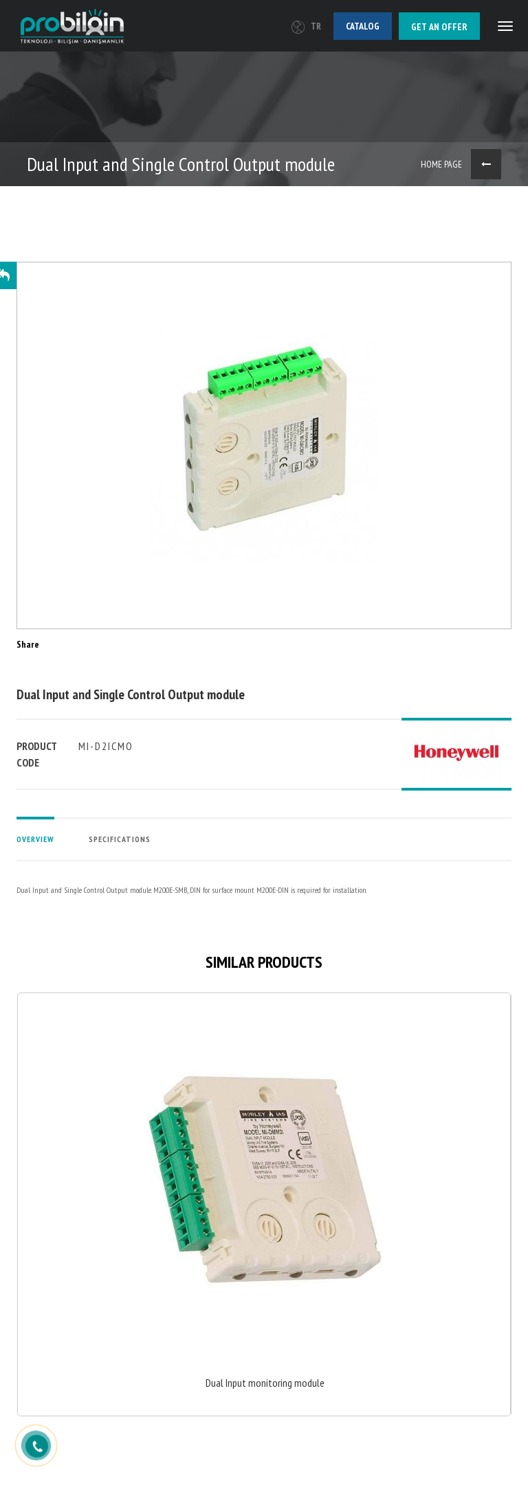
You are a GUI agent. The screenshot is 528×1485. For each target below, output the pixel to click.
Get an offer (439, 27)
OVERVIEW (35, 839)
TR (306, 26)
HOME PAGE (441, 164)
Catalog (363, 26)
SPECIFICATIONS (120, 839)
